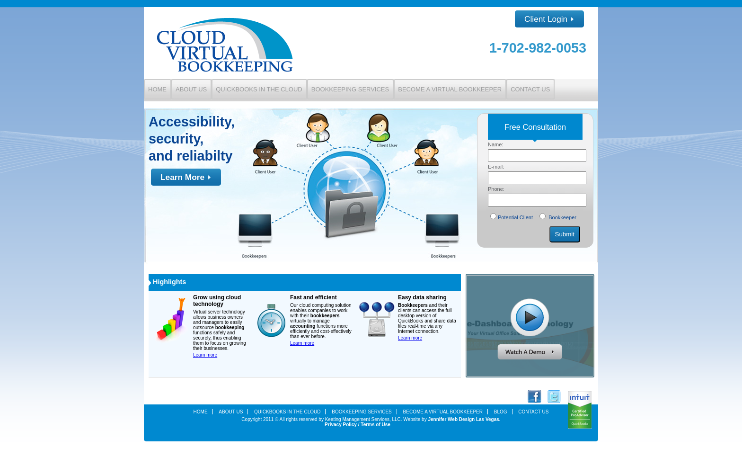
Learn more (205, 355)
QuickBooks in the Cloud (259, 89)
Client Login (549, 19)
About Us (191, 89)
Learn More (186, 177)
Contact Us (530, 89)
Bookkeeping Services (350, 89)
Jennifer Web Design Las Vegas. (464, 419)
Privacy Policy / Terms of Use (357, 424)
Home (157, 89)
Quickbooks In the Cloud (287, 411)
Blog (500, 411)
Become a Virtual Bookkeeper (450, 89)
